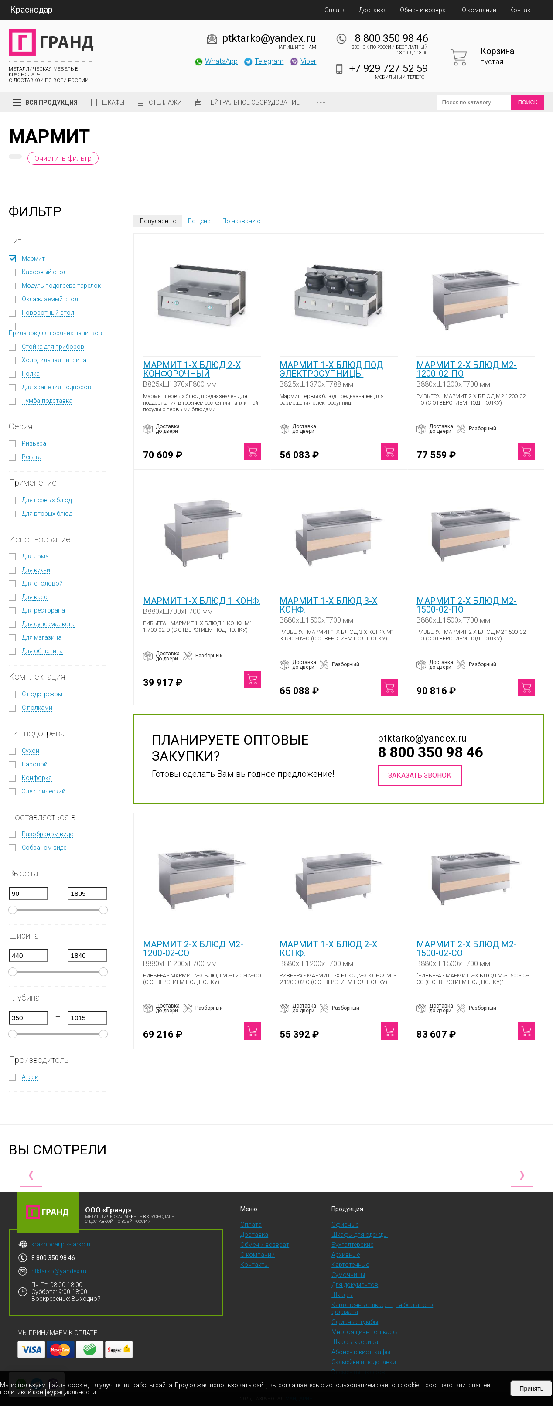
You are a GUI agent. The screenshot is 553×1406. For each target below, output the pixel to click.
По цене (199, 221)
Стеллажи (165, 102)
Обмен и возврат (424, 10)
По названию (241, 221)
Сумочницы (348, 1274)
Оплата (335, 10)
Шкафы (113, 102)
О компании (479, 10)
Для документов (354, 1284)
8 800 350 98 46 (391, 38)
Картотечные (350, 1264)
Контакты (523, 10)
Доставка (373, 10)
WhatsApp (216, 61)
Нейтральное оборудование (253, 102)
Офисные (344, 1224)
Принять (531, 1388)
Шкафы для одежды (359, 1234)
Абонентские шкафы (360, 1351)
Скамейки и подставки (363, 1361)
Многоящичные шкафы (365, 1331)
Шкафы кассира (354, 1341)
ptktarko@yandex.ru (269, 38)
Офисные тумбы (354, 1321)
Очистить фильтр (63, 158)
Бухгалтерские (352, 1244)
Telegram (263, 61)
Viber (302, 61)
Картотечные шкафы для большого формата (382, 1308)
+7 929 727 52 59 (388, 68)
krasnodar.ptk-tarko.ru (61, 1244)
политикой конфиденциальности (48, 1392)
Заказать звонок (419, 775)
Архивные (345, 1254)
